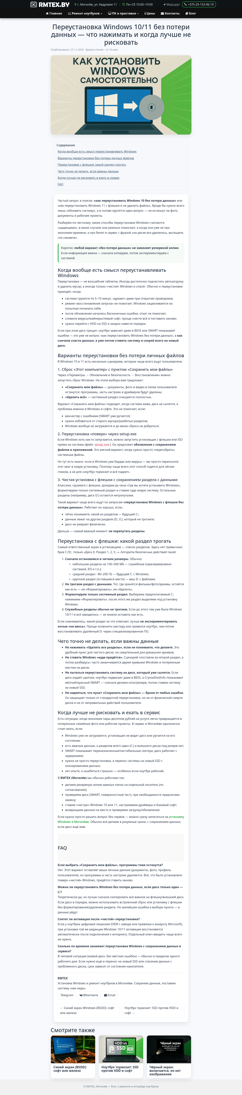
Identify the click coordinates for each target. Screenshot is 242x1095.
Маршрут (171, 4)
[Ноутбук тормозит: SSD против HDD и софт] (121, 1049)
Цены (150, 13)
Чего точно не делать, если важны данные (88, 171)
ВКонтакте (88, 995)
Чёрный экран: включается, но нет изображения (165, 1070)
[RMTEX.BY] (49, 4)
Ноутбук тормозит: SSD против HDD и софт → (151, 1010)
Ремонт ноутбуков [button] (85, 13)
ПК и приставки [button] (123, 13)
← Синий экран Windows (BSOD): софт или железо (87, 1010)
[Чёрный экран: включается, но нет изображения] (169, 1049)
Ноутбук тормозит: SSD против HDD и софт (119, 1069)
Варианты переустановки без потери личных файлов (96, 158)
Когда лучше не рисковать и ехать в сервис (89, 178)
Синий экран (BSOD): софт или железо (70, 1069)
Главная (54, 13)
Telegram (67, 995)
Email (109, 995)
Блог (191, 13)
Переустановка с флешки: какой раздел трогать (92, 165)
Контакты (170, 13)
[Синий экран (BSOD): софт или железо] (73, 1049)
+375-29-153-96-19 (199, 4)
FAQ (60, 184)
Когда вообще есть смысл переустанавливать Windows (97, 151)
